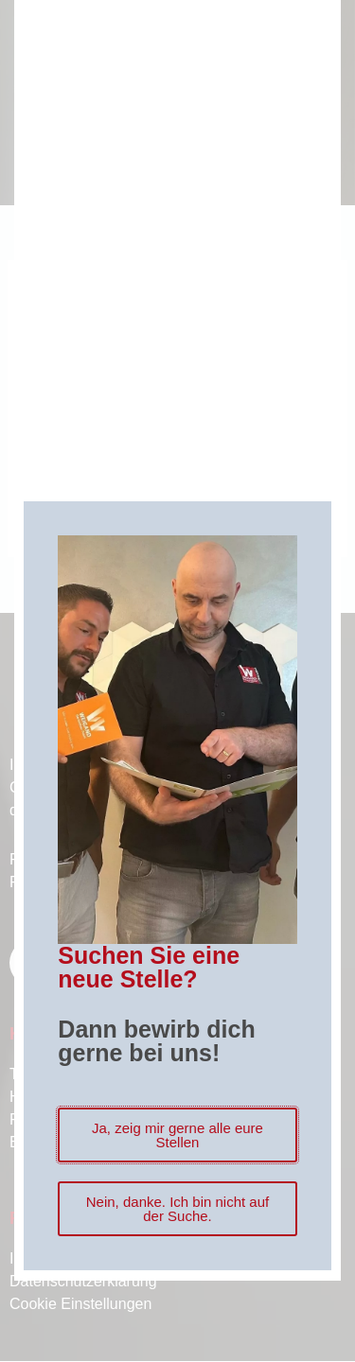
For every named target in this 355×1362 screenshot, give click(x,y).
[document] (177, 681)
